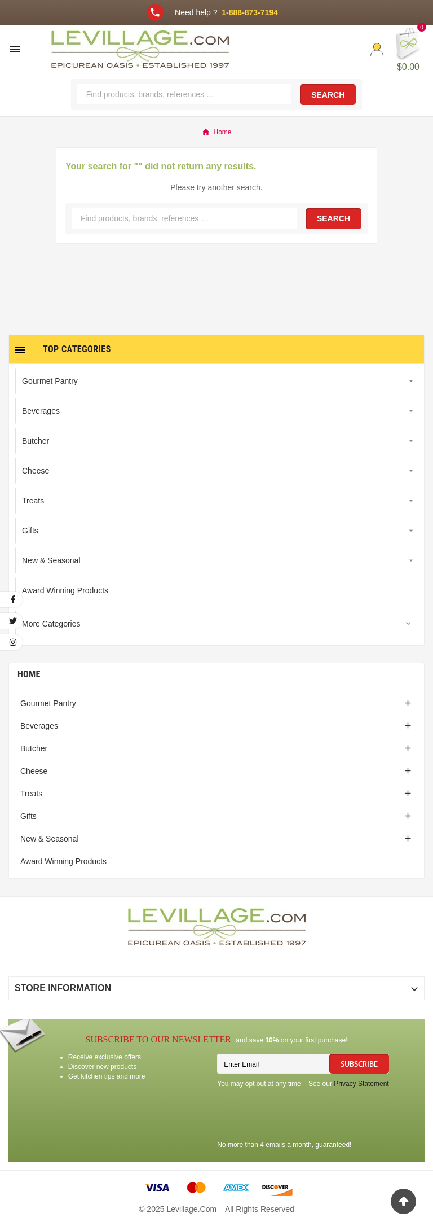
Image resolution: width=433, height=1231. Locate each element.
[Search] (184, 94)
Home (29, 674)
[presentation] (302, 1116)
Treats (31, 793)
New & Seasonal (49, 838)
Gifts (28, 816)
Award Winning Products (63, 861)
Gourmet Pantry (48, 703)
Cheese (33, 771)
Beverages (39, 725)
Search (327, 94)
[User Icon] (376, 49)
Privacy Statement (361, 1084)
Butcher (33, 748)
